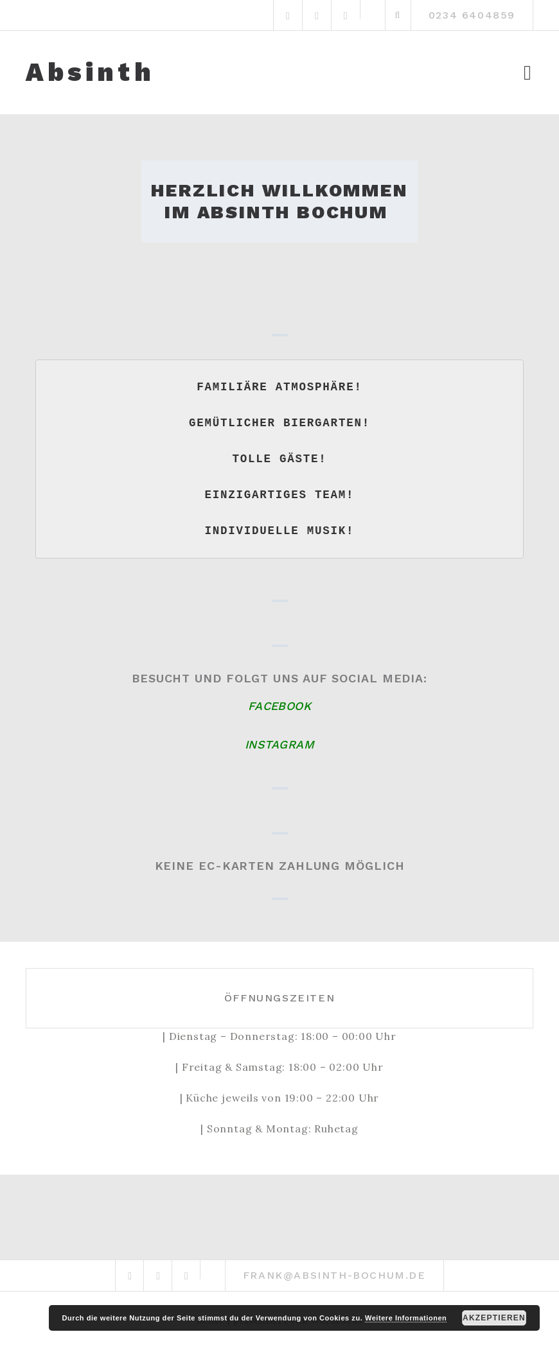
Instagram (279, 744)
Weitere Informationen (406, 1318)
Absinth (90, 72)
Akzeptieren (494, 1317)
